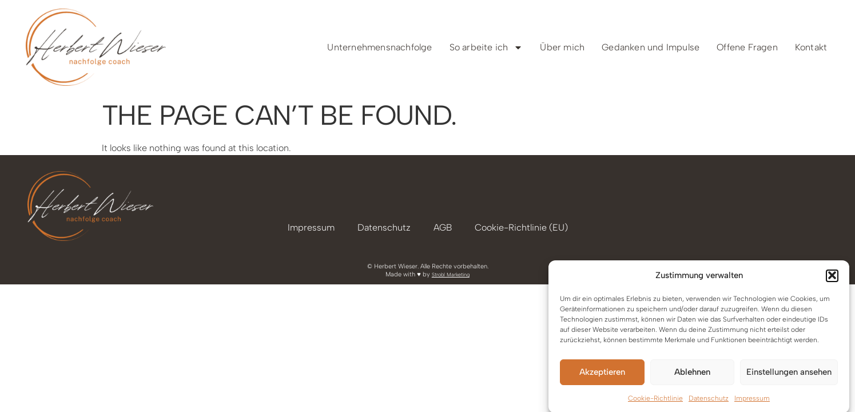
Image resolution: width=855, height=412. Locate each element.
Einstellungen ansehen (789, 374)
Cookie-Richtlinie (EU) (521, 227)
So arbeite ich (486, 47)
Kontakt (811, 47)
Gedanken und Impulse (650, 47)
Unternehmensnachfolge (379, 47)
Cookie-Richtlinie (655, 401)
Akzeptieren (602, 374)
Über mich (562, 47)
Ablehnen (692, 374)
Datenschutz (709, 401)
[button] (832, 278)
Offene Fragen (747, 47)
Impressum (752, 401)
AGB (443, 227)
